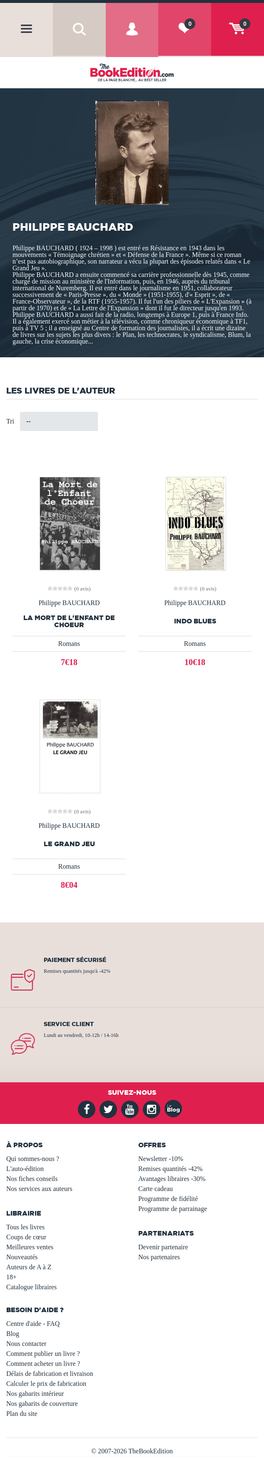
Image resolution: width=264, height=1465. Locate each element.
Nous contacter (26, 1343)
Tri (10, 421)
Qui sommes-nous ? (32, 1158)
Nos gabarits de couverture (42, 1403)
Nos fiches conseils (32, 1178)
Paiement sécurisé (75, 960)
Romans (69, 643)
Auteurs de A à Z (28, 1267)
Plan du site (21, 1413)
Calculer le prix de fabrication (46, 1383)
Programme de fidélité (168, 1198)
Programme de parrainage (172, 1208)
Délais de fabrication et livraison (49, 1373)
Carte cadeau (155, 1188)
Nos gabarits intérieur (35, 1393)
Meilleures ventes (29, 1247)
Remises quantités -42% (170, 1168)
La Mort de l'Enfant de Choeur (69, 621)
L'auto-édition (25, 1168)
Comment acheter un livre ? (43, 1363)
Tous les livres (25, 1227)
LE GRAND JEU (69, 843)
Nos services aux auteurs (39, 1188)
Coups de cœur (26, 1237)
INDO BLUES (195, 621)
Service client (69, 1024)
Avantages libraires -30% (171, 1178)
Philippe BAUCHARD (69, 603)
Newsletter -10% (160, 1158)
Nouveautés (22, 1257)
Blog (12, 1333)
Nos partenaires (159, 1257)
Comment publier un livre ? (43, 1353)
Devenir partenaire (163, 1247)
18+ (11, 1277)
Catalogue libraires (31, 1287)
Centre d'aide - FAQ (33, 1323)
